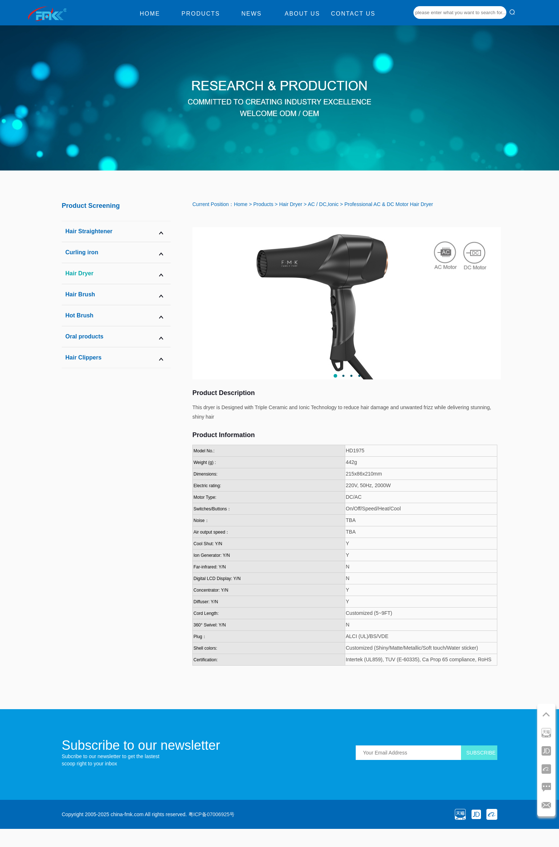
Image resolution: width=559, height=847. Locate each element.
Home (150, 14)
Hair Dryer (290, 204)
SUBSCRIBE (481, 753)
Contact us (353, 14)
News (251, 14)
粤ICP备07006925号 (211, 814)
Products (200, 14)
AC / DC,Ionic (323, 204)
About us (302, 14)
